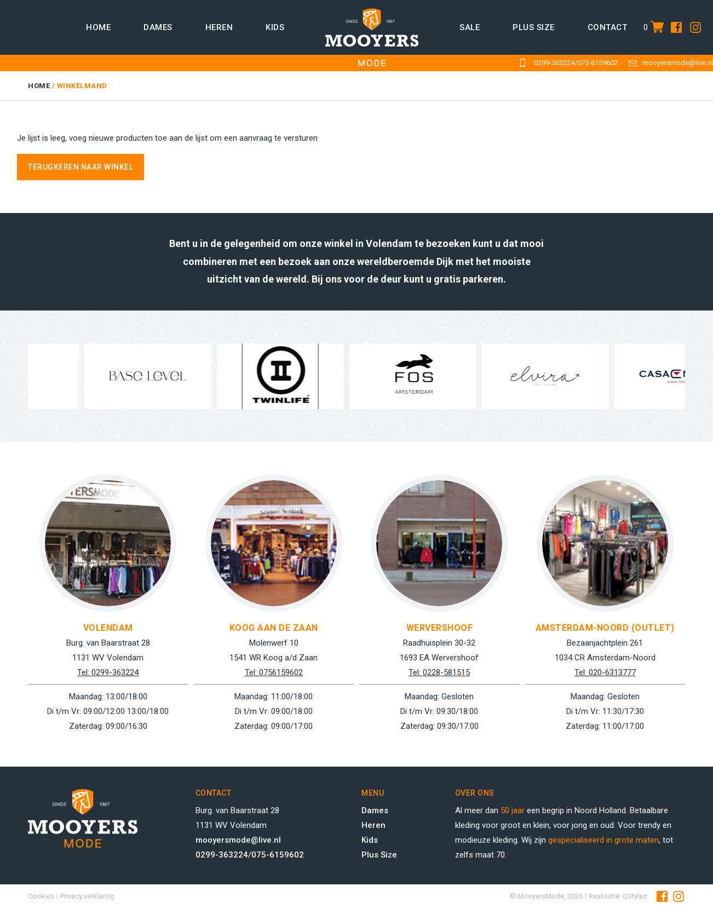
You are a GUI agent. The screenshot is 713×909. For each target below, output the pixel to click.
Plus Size (379, 855)
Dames (158, 27)
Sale (469, 27)
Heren (219, 27)
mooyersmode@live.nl (677, 63)
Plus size (534, 27)
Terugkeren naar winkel (80, 167)
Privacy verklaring (87, 896)
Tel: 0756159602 (274, 672)
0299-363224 (554, 63)
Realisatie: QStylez (618, 896)
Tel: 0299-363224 (108, 672)
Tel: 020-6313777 (605, 672)
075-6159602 (597, 63)
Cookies (41, 896)
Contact (608, 27)
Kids (275, 27)
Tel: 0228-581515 (439, 672)
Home (98, 27)
